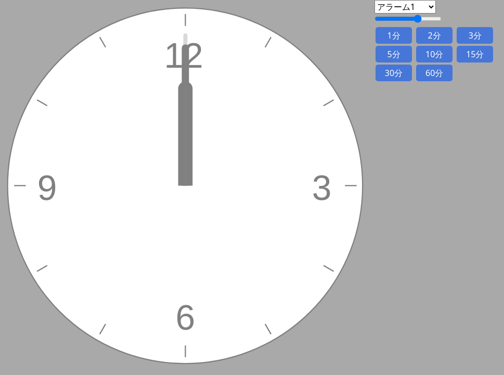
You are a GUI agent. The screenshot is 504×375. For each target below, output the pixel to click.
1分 (393, 35)
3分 (475, 35)
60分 (434, 73)
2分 (434, 35)
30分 (394, 73)
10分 (434, 54)
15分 (475, 54)
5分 (393, 54)
